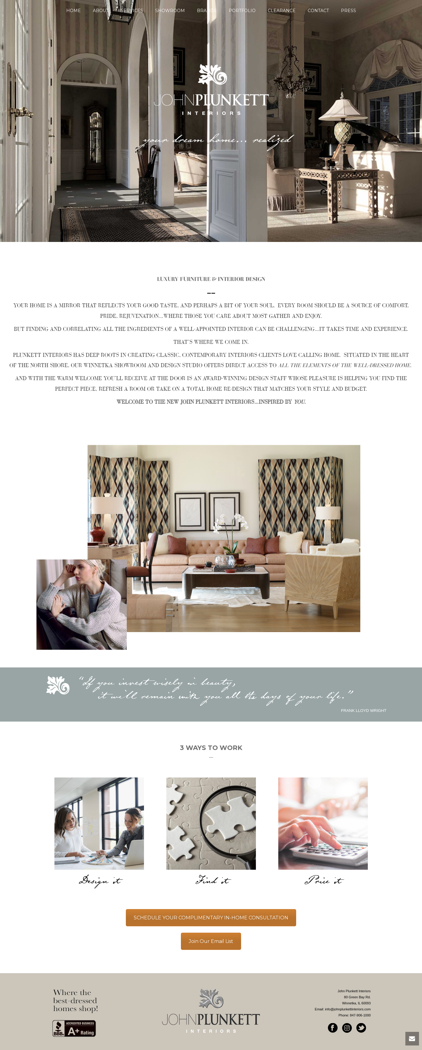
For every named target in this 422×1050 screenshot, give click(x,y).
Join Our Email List (211, 941)
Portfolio (242, 10)
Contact (318, 10)
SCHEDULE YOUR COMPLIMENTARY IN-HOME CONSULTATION (211, 918)
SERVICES (132, 10)
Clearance (282, 10)
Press (348, 10)
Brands (207, 10)
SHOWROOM (170, 10)
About (101, 10)
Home (73, 10)
